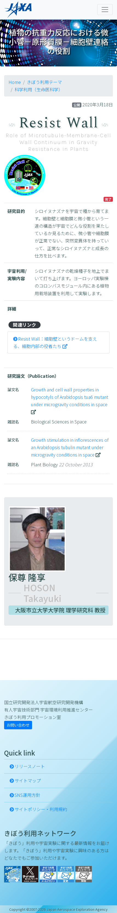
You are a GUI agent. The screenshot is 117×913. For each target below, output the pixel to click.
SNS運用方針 (27, 795)
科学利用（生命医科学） (39, 89)
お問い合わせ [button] (18, 725)
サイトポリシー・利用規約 (41, 809)
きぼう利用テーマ (44, 82)
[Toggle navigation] (105, 9)
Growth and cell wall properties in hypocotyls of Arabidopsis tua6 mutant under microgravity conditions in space (69, 397)
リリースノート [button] (30, 766)
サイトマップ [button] (28, 780)
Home (14, 82)
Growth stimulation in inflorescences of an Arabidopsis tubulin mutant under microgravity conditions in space (70, 447)
